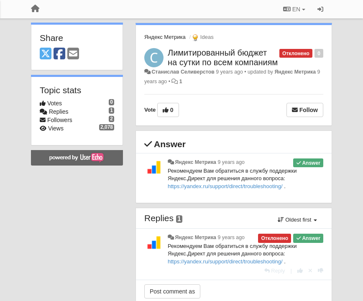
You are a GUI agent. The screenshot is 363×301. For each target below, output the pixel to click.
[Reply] (274, 271)
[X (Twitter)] (45, 54)
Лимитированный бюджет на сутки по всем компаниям (223, 57)
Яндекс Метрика (165, 37)
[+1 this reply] (300, 271)
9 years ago (231, 162)
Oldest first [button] (297, 220)
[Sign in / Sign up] (320, 9)
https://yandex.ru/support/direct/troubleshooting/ (225, 186)
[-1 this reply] (320, 271)
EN (294, 9)
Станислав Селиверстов (182, 72)
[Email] (73, 54)
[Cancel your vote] (310, 271)
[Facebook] (59, 54)
